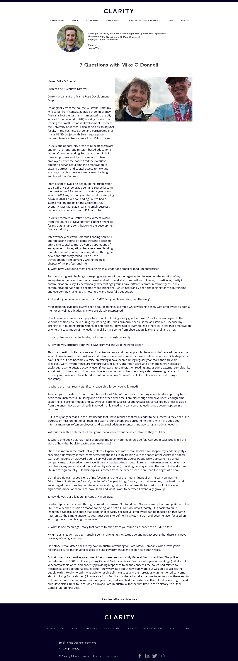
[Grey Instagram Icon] (162, 656)
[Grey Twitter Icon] (154, 656)
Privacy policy (89, 656)
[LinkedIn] (147, 656)
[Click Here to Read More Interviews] (119, 599)
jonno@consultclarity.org (81, 642)
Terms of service (109, 656)
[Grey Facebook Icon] (140, 656)
